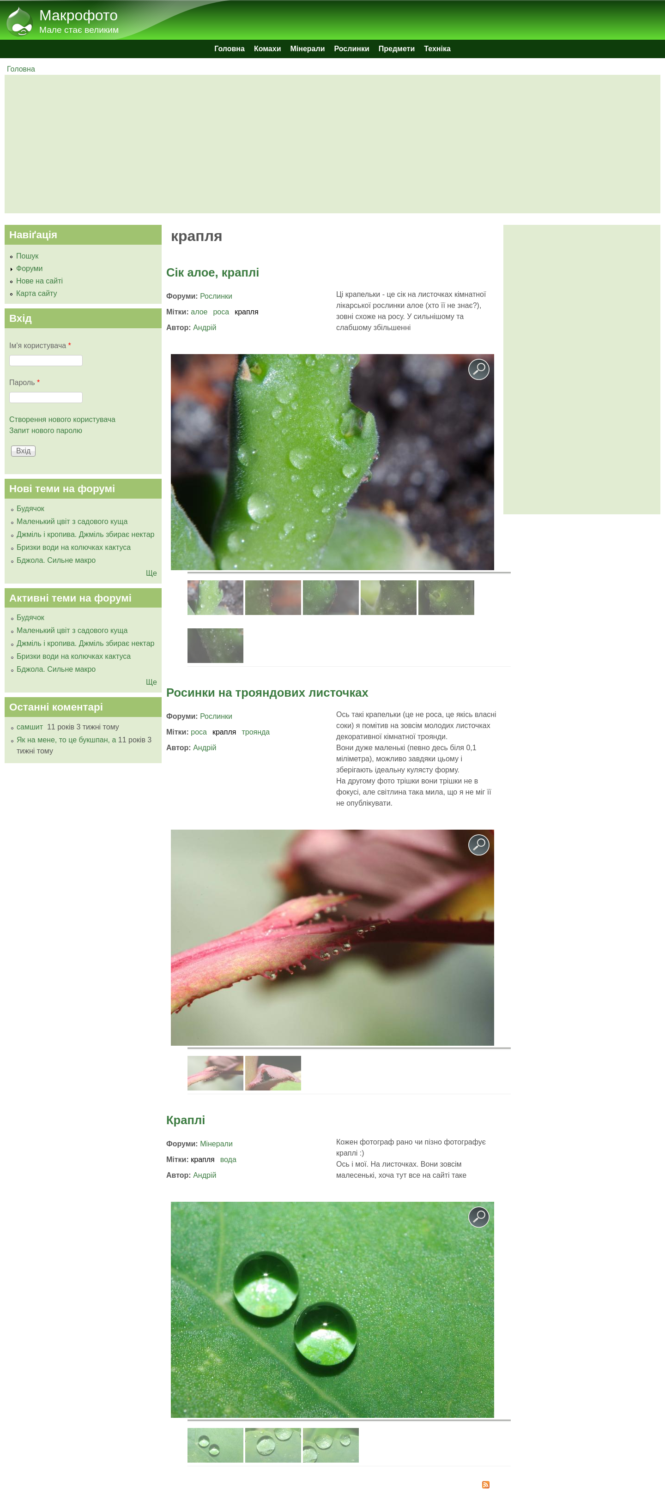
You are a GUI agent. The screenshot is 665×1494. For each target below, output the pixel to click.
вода (228, 1159)
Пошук (27, 256)
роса (221, 312)
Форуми (29, 268)
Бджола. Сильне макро (56, 560)
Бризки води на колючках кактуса (74, 547)
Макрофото (78, 15)
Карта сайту (36, 293)
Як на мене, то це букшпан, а (66, 740)
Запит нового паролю (45, 430)
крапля (246, 312)
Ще (151, 573)
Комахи (267, 49)
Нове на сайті (39, 281)
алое (199, 312)
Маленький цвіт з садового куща (72, 521)
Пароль (24, 382)
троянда (256, 732)
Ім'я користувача (40, 345)
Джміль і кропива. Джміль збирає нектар (85, 534)
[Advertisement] (286, 144)
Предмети (397, 49)
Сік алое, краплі (212, 272)
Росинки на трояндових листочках (267, 692)
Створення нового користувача (62, 419)
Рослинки (351, 49)
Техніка (437, 49)
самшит (31, 727)
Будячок (30, 508)
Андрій (204, 327)
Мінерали (307, 49)
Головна (229, 49)
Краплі (185, 1120)
